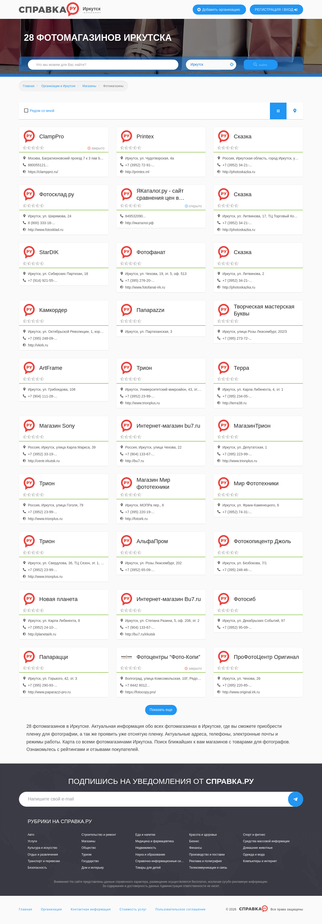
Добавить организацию (218, 10)
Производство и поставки (207, 857)
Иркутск (92, 8)
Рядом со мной (42, 114)
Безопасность (37, 870)
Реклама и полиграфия (205, 864)
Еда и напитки (145, 837)
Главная (25, 912)
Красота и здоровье (203, 837)
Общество (89, 851)
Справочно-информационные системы (162, 864)
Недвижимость (145, 851)
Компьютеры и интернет (260, 864)
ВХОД (291, 10)
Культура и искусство (42, 851)
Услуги (32, 844)
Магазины (88, 844)
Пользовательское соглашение (180, 912)
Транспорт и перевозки (44, 864)
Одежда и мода (254, 857)
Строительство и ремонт (99, 837)
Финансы (195, 851)
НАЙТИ (263, 66)
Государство (90, 864)
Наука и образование (150, 857)
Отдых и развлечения (43, 857)
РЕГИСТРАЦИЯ (268, 10)
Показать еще (161, 713)
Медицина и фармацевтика (154, 844)
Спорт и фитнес (254, 837)
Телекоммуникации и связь (208, 870)
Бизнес (194, 844)
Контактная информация (91, 912)
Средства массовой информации (266, 844)
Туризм (87, 857)
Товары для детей (147, 870)
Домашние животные (258, 851)
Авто (31, 837)
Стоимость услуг (133, 912)
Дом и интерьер (93, 870)
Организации (51, 912)
